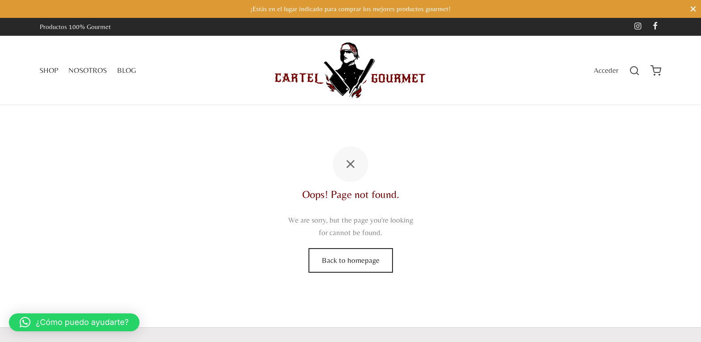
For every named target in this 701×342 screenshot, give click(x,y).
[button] (74, 322)
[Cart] (655, 70)
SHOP (48, 70)
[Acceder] (606, 70)
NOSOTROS (87, 70)
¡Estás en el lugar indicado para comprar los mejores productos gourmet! (350, 9)
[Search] (634, 70)
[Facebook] (655, 26)
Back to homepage (351, 260)
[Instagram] (638, 26)
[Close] (693, 8)
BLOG (126, 70)
